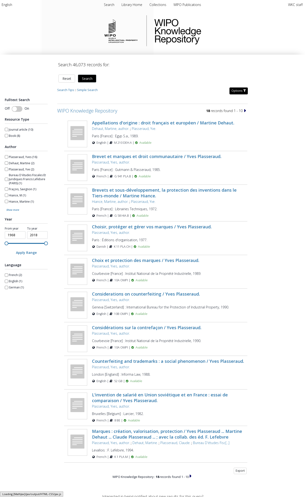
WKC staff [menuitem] (295, 4)
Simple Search (87, 90)
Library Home (132, 4)
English (7, 4)
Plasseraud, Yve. (144, 128)
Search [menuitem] (109, 4)
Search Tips (65, 90)
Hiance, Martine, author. (110, 201)
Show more (12, 209)
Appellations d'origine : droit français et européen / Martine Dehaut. (163, 123)
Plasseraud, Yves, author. (111, 162)
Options (238, 91)
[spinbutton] (15, 235)
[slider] (6, 243)
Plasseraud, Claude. (175, 443)
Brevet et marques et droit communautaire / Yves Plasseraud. (156, 156)
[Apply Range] (26, 252)
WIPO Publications (187, 4)
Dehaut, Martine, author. (110, 128)
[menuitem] (7, 5)
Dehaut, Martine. (145, 443)
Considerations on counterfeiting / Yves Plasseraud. (146, 294)
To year (32, 228)
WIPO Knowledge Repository (197, 30)
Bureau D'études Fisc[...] (211, 443)
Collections (158, 4)
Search (87, 78)
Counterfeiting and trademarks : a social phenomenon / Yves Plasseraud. (168, 361)
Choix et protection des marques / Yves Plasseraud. (145, 260)
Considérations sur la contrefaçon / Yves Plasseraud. (146, 327)
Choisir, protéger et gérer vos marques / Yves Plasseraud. (152, 227)
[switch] (17, 109)
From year (12, 228)
